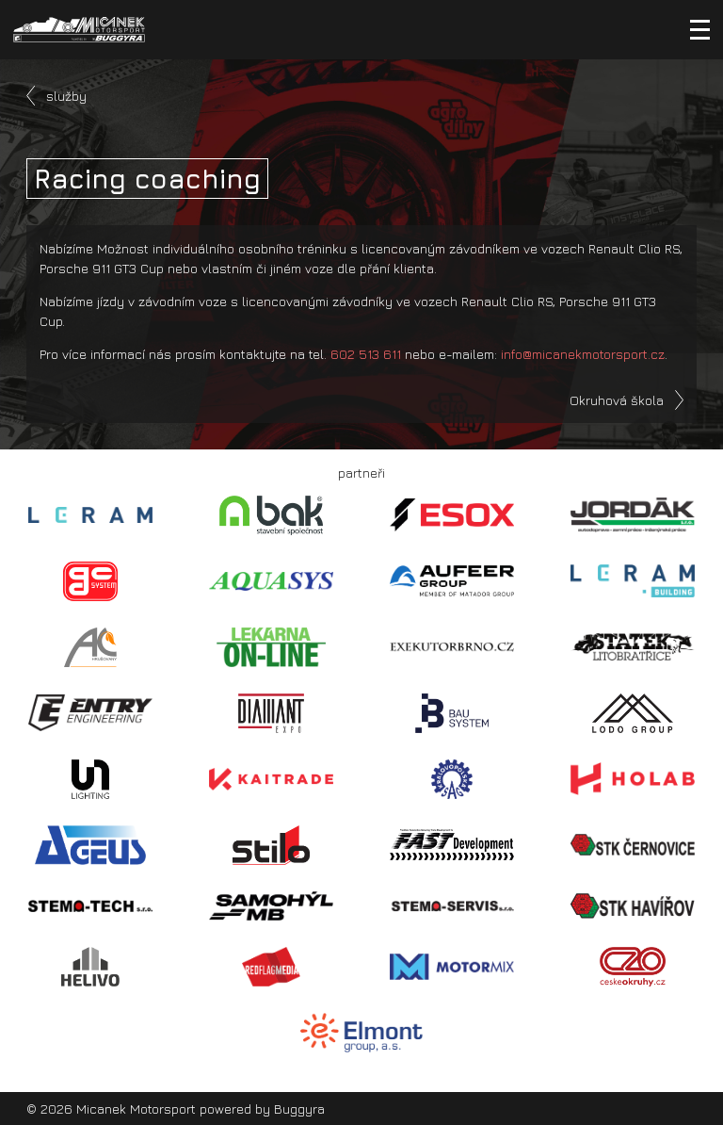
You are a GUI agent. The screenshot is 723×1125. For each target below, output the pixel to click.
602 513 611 (365, 354)
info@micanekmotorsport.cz (583, 354)
